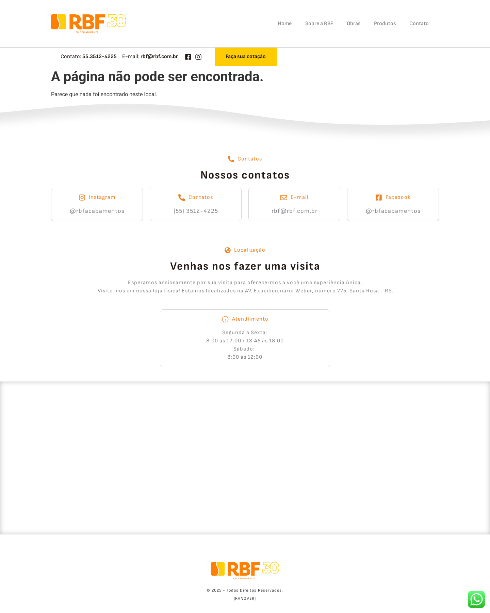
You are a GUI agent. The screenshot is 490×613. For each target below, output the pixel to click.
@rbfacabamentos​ (393, 211)
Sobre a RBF (319, 23)
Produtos (385, 23)
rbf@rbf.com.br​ (294, 211)
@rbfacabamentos (97, 211)
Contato (419, 23)
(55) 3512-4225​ (196, 211)
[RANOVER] (245, 598)
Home (285, 23)
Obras (353, 23)
